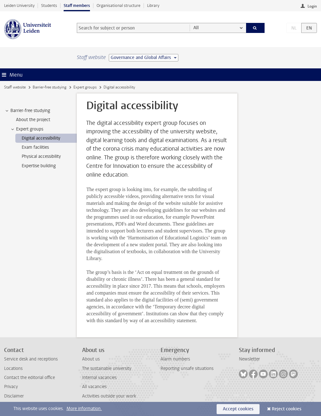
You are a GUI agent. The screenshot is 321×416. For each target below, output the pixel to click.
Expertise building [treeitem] (39, 166)
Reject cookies (286, 409)
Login (312, 6)
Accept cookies (238, 409)
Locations (13, 368)
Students (49, 5)
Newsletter (249, 359)
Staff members (77, 5)
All (196, 28)
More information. (84, 409)
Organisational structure (118, 5)
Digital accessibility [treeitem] (41, 138)
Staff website (15, 87)
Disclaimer (14, 396)
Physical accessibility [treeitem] (41, 156)
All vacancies (94, 387)
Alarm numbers (175, 359)
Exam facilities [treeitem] (35, 147)
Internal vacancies (99, 378)
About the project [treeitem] (33, 120)
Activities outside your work (109, 396)
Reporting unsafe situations (186, 368)
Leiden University (19, 5)
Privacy (11, 387)
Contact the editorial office (29, 378)
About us (91, 359)
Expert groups (85, 87)
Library (153, 5)
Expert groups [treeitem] (26, 129)
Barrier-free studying (49, 87)
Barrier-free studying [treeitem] (27, 111)
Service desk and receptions (31, 359)
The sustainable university (106, 368)
